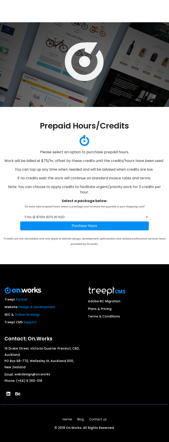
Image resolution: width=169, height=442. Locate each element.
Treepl (16, 299)
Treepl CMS (20, 322)
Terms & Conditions (104, 316)
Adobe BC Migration (104, 301)
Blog (80, 419)
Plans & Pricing (99, 309)
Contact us (98, 419)
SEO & (22, 314)
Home (67, 419)
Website (29, 307)
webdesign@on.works (32, 374)
